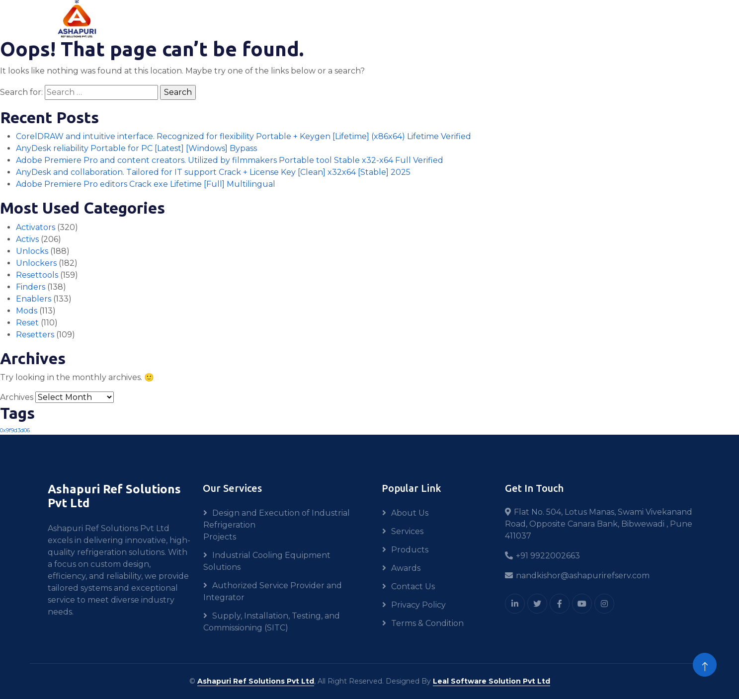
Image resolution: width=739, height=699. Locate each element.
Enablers (33, 299)
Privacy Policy (418, 605)
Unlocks (32, 251)
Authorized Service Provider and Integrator (272, 591)
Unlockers (36, 263)
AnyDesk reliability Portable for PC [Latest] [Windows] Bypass (136, 148)
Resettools (37, 275)
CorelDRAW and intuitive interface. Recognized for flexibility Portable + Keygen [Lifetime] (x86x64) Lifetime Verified (243, 136)
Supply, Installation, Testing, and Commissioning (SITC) (271, 621)
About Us (409, 513)
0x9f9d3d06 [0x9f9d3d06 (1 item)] (15, 430)
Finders (30, 287)
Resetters (35, 334)
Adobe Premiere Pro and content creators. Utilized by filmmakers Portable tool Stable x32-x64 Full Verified (229, 160)
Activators (35, 227)
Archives (16, 397)
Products (409, 549)
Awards (405, 568)
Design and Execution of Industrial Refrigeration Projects (276, 525)
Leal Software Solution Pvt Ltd (491, 681)
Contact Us (413, 586)
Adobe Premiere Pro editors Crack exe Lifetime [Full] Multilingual (145, 184)
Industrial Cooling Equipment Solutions (266, 561)
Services (407, 531)
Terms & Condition (427, 623)
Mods (26, 310)
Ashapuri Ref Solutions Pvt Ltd (255, 681)
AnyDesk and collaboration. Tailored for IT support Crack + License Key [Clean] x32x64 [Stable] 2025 (213, 172)
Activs (27, 239)
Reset (27, 322)
